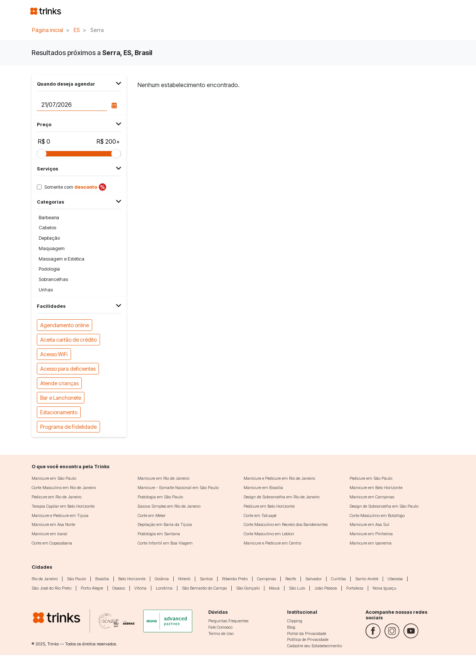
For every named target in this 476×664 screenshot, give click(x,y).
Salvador (313, 578)
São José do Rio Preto (51, 588)
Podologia (49, 269)
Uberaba (395, 578)
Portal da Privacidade (306, 633)
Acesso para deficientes (68, 368)
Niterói (184, 578)
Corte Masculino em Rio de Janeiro (64, 487)
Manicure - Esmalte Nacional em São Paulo (178, 487)
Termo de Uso (221, 633)
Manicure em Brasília (263, 487)
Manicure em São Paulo (54, 478)
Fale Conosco (220, 627)
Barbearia (49, 217)
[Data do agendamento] (72, 104)
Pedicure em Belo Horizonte (269, 506)
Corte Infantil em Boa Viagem (165, 543)
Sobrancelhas (53, 279)
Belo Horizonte (131, 578)
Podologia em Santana (159, 533)
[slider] (41, 154)
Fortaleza (354, 588)
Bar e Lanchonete (60, 397)
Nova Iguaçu (384, 588)
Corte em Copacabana (52, 543)
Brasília (102, 578)
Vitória (140, 588)
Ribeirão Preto (235, 578)
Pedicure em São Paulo (371, 478)
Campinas (266, 578)
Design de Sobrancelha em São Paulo (384, 506)
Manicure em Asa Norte (53, 524)
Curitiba (338, 578)
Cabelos (47, 227)
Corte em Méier (151, 515)
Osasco (118, 588)
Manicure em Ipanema (371, 543)
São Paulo (76, 578)
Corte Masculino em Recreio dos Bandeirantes (286, 524)
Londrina (164, 588)
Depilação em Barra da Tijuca (165, 524)
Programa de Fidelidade (68, 426)
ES (77, 30)
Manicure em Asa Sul (369, 524)
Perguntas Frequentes (228, 620)
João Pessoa (325, 588)
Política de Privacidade (307, 639)
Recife (290, 578)
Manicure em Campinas (372, 496)
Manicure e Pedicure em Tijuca (60, 515)
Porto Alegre (92, 588)
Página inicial (47, 30)
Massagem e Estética (61, 259)
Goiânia (162, 578)
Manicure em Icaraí (49, 533)
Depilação (49, 238)
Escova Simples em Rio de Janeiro (169, 506)
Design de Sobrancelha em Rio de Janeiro (281, 496)
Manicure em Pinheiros (371, 533)
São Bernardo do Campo (204, 588)
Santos (206, 578)
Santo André (366, 578)
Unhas (46, 290)
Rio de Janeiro (45, 578)
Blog (291, 627)
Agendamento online (64, 324)
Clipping (294, 620)
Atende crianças (59, 382)
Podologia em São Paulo (160, 496)
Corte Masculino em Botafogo (377, 515)
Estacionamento (58, 411)
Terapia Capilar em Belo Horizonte (63, 506)
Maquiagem (52, 248)
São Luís (297, 588)
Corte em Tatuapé (260, 515)
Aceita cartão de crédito (68, 339)
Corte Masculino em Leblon (269, 533)
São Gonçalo (248, 588)
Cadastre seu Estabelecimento (314, 645)
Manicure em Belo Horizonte (376, 487)
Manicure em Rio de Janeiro (163, 478)
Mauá (274, 588)
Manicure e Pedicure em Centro (272, 543)
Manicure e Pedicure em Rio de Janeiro (279, 478)
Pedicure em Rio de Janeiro (56, 496)
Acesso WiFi (54, 353)
